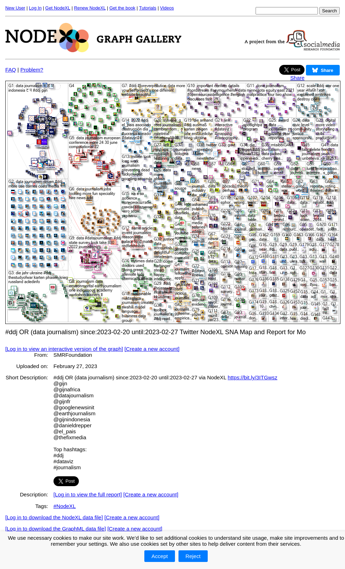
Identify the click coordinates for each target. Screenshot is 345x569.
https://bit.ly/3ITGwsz (252, 377)
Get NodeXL (57, 8)
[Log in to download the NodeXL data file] (54, 517)
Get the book (122, 8)
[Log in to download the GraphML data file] (55, 529)
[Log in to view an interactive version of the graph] (64, 349)
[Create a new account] (152, 349)
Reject (193, 556)
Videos (167, 8)
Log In (35, 8)
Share (297, 78)
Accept (159, 556)
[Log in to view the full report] (88, 494)
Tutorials (147, 8)
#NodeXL (65, 506)
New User (15, 8)
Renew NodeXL (90, 8)
